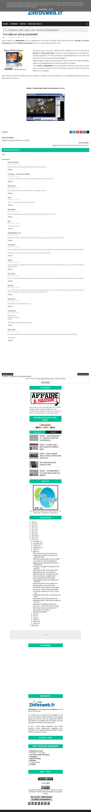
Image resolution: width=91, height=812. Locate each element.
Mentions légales (35, 24)
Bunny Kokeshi (13, 157)
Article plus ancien (83, 369)
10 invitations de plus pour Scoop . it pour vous (46, 587)
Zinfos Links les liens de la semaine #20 (45, 565)
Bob (9, 216)
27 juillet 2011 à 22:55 (14, 218)
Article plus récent (7, 369)
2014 (33, 529)
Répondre (10, 165)
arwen (10, 255)
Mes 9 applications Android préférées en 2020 (48, 459)
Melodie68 (11, 205)
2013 (33, 531)
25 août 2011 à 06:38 (14, 327)
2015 (33, 527)
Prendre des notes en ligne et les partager (46, 583)
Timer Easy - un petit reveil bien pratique (45, 585)
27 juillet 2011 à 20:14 (14, 206)
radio (33, 30)
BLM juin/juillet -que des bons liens (44, 581)
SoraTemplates (11, 809)
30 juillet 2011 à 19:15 (14, 296)
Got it (51, 9)
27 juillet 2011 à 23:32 (14, 230)
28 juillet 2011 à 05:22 (14, 242)
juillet (34, 547)
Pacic (9, 193)
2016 (33, 525)
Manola (10, 281)
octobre (35, 541)
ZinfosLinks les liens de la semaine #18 (45, 594)
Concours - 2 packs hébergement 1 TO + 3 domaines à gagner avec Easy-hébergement (50, 433)
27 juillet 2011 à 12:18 (14, 159)
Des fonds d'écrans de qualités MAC (44, 571)
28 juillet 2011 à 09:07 (14, 257)
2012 (33, 533)
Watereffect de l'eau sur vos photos (44, 567)
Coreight (32, 760)
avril (34, 613)
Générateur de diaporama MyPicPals (44, 599)
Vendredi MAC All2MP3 (40, 607)
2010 (33, 621)
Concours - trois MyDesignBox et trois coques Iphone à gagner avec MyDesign (50, 468)
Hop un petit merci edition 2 (41, 605)
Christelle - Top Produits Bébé (19, 169)
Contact (23, 24)
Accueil (6, 24)
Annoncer (14, 24)
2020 (33, 517)
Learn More (43, 9)
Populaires (37, 427)
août (34, 545)
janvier (35, 619)
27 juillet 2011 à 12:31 (14, 171)
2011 (33, 535)
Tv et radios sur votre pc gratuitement (45, 556)
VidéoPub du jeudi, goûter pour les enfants (46, 554)
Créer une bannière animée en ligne (44, 573)
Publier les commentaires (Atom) (21, 371)
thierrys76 (11, 181)
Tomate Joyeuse (34, 758)
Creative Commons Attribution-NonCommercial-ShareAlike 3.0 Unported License (46, 787)
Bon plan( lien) (13, 30)
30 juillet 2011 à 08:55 (14, 282)
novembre (36, 539)
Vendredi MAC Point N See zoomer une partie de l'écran (45, 551)
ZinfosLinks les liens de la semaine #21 (45, 549)
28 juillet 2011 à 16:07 (14, 271)
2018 (33, 521)
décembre (36, 537)
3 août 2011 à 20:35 (13, 308)
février (35, 617)
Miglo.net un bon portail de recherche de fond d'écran (45, 559)
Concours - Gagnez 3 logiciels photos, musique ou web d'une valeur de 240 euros (50, 451)
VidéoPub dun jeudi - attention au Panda (45, 569)
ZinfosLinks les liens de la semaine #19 (45, 579)
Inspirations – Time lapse (37, 748)
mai (34, 611)
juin (34, 609)
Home (5, 30)
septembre (36, 543)
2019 (33, 519)
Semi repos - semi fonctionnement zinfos (46, 601)
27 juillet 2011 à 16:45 (14, 183)
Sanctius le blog (35, 754)
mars (34, 615)
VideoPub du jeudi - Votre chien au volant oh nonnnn (47, 596)
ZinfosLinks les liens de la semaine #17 (45, 603)
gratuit (21, 30)
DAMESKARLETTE (14, 228)
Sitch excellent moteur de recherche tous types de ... (46, 576)
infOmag (32, 756)
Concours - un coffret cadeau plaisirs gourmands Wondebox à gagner (49, 442)
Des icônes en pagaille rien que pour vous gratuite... (46, 562)
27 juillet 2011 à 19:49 (14, 195)
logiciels (27, 30)
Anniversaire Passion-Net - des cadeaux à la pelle (46, 591)
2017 (33, 523)
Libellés (53, 427)
